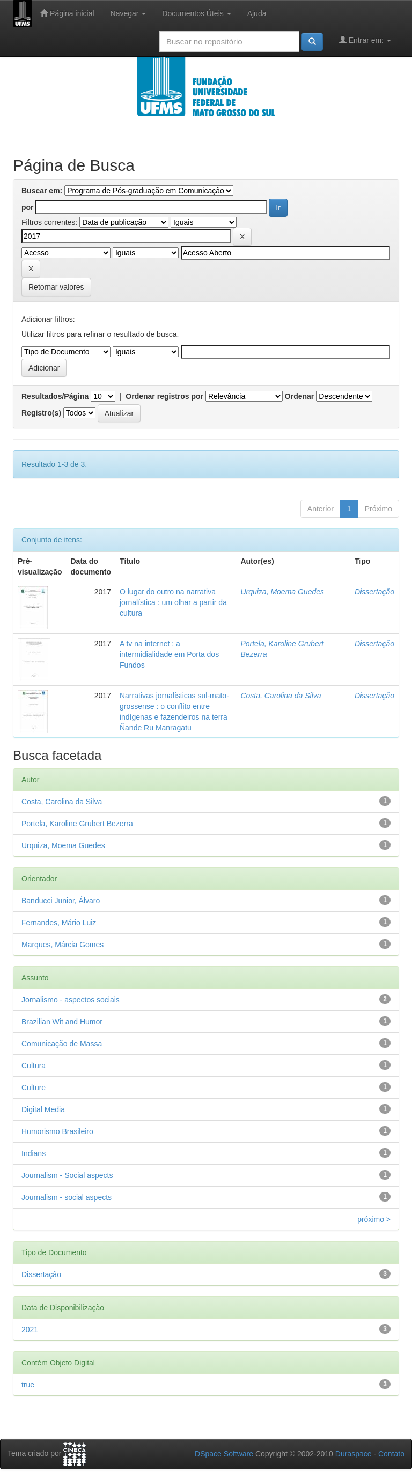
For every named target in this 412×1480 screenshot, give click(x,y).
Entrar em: (365, 39)
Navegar (128, 13)
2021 (29, 1329)
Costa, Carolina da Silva (280, 695)
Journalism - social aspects (66, 1197)
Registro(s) (41, 413)
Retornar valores (56, 287)
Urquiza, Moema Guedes (282, 591)
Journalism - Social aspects (67, 1175)
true (27, 1384)
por (27, 207)
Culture (33, 1087)
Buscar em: (41, 190)
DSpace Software (224, 1453)
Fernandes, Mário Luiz (58, 922)
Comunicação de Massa (61, 1043)
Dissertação (374, 591)
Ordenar (299, 396)
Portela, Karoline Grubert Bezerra (77, 823)
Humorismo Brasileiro (57, 1131)
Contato (391, 1453)
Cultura (33, 1065)
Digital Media (43, 1109)
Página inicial (67, 13)
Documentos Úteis (196, 13)
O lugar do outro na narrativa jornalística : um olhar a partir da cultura (173, 602)
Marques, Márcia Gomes (62, 944)
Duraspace (353, 1453)
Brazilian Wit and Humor (61, 1021)
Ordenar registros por (164, 396)
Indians (33, 1153)
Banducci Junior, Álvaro (60, 900)
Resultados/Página (55, 396)
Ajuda (257, 13)
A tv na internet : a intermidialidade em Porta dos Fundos (169, 654)
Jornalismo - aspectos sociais (70, 999)
